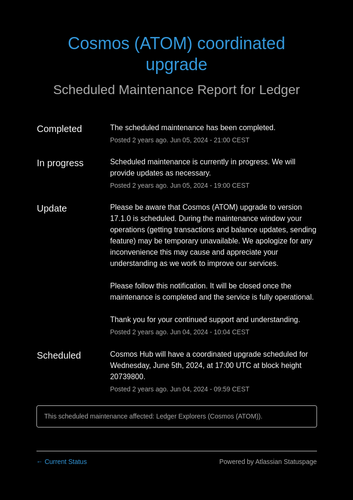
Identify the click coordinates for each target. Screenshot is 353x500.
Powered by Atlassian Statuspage (268, 461)
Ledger (279, 89)
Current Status (61, 461)
